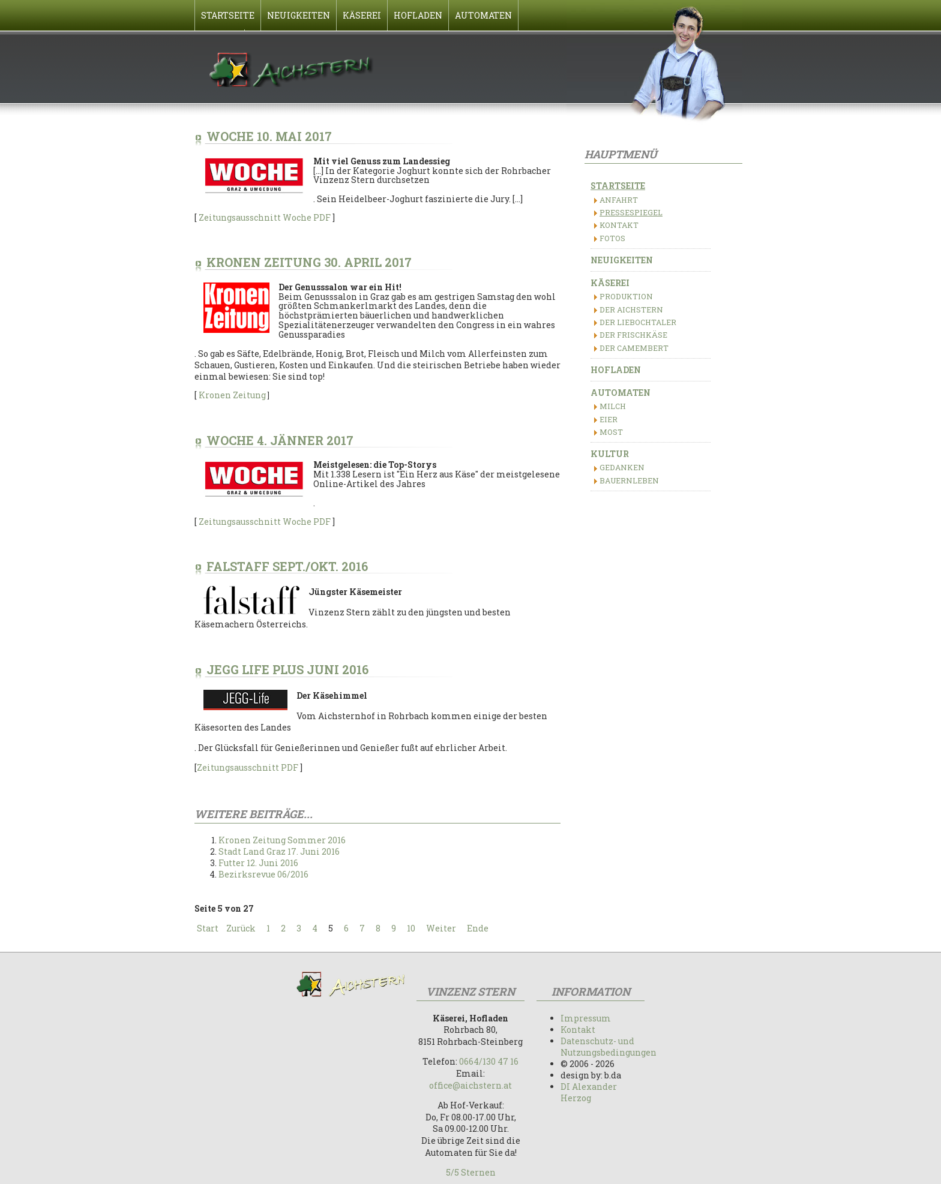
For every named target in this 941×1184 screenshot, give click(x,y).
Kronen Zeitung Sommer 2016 (282, 840)
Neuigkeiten (622, 260)
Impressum (586, 1018)
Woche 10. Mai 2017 (269, 136)
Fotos (612, 238)
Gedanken (622, 467)
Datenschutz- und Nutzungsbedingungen (609, 1046)
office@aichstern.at (470, 1085)
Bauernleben (629, 480)
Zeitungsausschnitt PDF (247, 767)
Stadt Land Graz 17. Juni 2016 (279, 851)
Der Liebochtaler (638, 322)
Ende (478, 928)
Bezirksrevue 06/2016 (263, 874)
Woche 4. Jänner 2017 (279, 440)
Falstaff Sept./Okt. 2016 (287, 566)
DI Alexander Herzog (589, 1092)
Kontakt (619, 225)
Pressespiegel (631, 212)
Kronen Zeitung (233, 395)
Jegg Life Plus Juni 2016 (287, 669)
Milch (613, 406)
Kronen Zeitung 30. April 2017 (309, 262)
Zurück (241, 928)
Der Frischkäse (633, 334)
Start (207, 928)
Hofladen (616, 369)
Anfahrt (619, 200)
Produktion (626, 296)
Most (611, 432)
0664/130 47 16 (489, 1061)
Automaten (621, 392)
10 (411, 928)
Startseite (618, 185)
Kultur (610, 453)
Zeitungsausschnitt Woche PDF (265, 217)
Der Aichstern (631, 309)
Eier (609, 419)
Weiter (441, 928)
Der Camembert (634, 348)
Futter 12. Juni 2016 (258, 863)
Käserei (610, 283)
